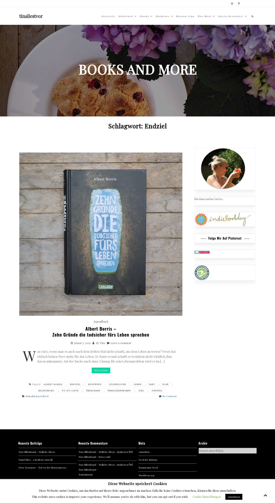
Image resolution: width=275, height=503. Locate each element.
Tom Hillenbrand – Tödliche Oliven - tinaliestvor (103, 451)
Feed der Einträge (148, 459)
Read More (101, 370)
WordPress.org (146, 475)
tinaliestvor (31, 16)
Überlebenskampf (119, 390)
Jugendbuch (101, 321)
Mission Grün (185, 16)
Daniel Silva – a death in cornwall (36, 459)
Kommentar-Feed (148, 467)
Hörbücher (163, 16)
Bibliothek (126, 16)
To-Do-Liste (70, 390)
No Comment (169, 396)
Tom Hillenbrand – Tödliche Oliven (37, 451)
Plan (166, 384)
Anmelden (144, 451)
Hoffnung (95, 384)
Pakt (152, 384)
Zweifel (157, 390)
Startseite (109, 16)
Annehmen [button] (234, 496)
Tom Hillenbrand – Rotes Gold (94, 456)
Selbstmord (46, 390)
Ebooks (144, 16)
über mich (204, 16)
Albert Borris (53, 384)
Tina (102, 343)
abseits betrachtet (230, 16)
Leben (138, 384)
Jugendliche (117, 384)
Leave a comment (120, 343)
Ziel (141, 390)
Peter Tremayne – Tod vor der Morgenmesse (42, 467)
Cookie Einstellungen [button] (207, 497)
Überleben (93, 390)
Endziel (75, 384)
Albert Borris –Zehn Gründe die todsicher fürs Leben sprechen (101, 331)
